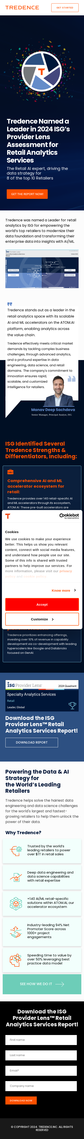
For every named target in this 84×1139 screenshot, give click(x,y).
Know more (61, 590)
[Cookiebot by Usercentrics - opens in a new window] (60, 516)
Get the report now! (27, 194)
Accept (41, 604)
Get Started (64, 7)
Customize (42, 619)
